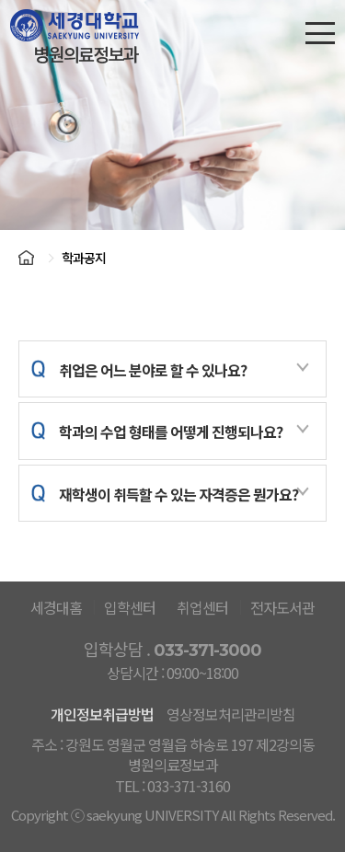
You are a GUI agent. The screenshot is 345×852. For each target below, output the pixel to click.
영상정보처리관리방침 (231, 714)
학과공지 (84, 257)
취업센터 (202, 607)
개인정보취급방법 (102, 714)
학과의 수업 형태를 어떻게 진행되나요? (183, 432)
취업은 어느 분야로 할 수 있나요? (183, 370)
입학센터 (129, 607)
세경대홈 (56, 607)
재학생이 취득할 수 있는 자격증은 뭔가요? (183, 494)
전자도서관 (282, 607)
